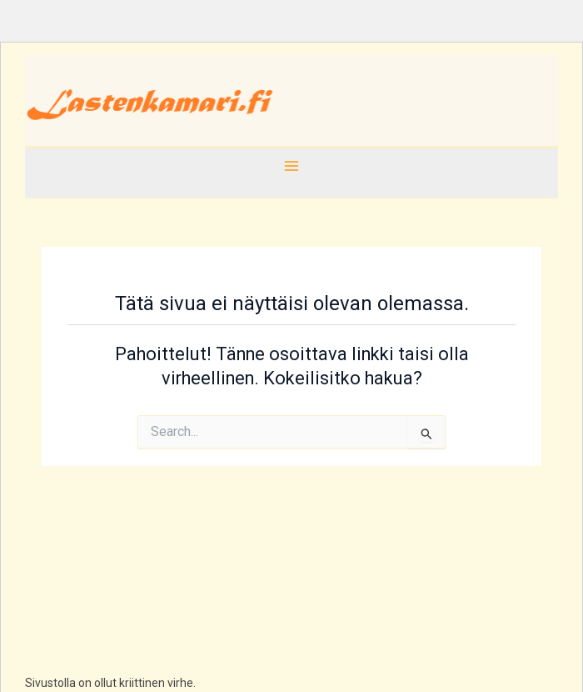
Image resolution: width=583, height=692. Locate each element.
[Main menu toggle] (291, 165)
